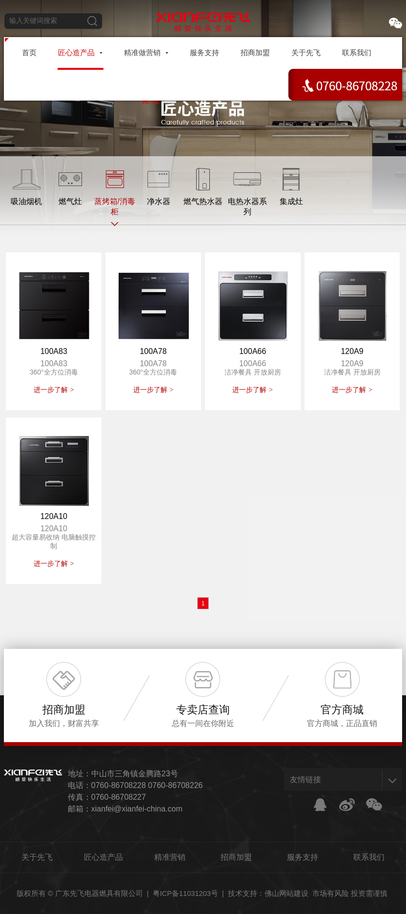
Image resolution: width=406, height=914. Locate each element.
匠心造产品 (103, 857)
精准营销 (169, 857)
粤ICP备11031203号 (185, 893)
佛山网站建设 (286, 893)
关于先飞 (37, 857)
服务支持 (302, 857)
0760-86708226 (175, 785)
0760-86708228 (118, 785)
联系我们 (369, 857)
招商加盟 (236, 857)
